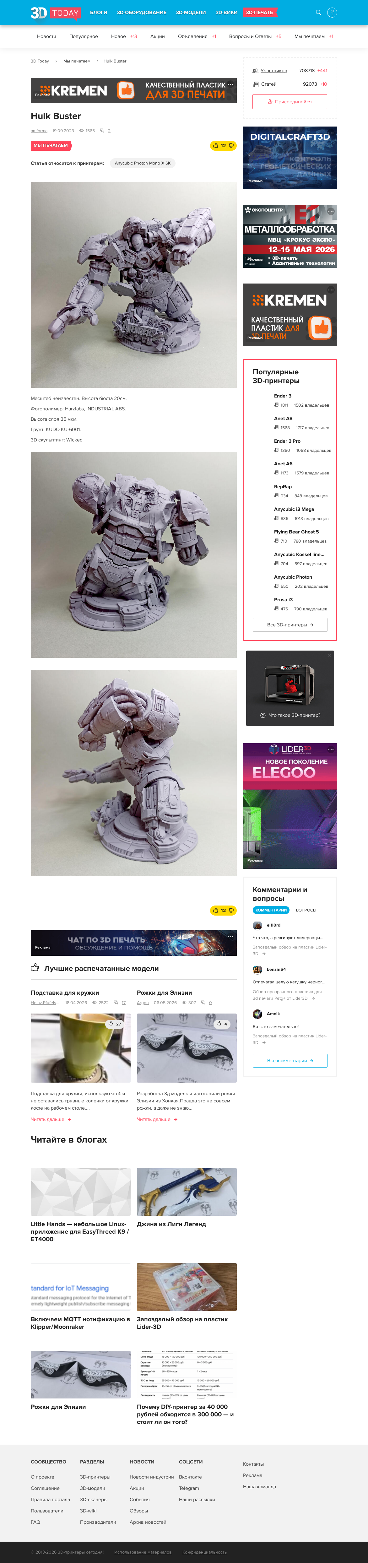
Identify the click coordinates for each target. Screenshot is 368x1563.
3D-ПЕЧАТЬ (259, 12)
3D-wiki (88, 1511)
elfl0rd (273, 925)
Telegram (189, 1488)
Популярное (83, 36)
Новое (124, 36)
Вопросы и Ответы (255, 36)
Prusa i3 (283, 600)
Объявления (197, 36)
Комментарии (271, 910)
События (140, 1499)
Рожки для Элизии (164, 993)
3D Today (40, 61)
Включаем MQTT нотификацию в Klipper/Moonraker (80, 1323)
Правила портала (50, 1499)
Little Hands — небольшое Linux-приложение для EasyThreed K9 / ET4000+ (80, 1231)
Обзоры (139, 1511)
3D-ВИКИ (227, 12)
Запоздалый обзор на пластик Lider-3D (182, 1323)
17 (124, 1002)
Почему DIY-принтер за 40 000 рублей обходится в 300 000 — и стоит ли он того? (185, 1414)
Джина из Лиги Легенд (171, 1224)
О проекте (42, 1477)
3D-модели (92, 1488)
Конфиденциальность (204, 1552)
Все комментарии (287, 1060)
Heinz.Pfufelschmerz (45, 1002)
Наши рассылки (197, 1499)
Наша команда (259, 1487)
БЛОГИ (98, 12)
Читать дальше (47, 1119)
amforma (39, 130)
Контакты (253, 1464)
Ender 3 (282, 396)
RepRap (283, 487)
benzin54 (276, 969)
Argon (143, 1002)
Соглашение (45, 1488)
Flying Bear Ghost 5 (296, 532)
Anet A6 (283, 464)
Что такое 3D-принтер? (294, 715)
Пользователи (47, 1511)
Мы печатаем (314, 36)
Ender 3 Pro (287, 441)
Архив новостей (148, 1522)
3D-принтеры (95, 1477)
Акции (157, 36)
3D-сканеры (93, 1499)
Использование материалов (143, 1552)
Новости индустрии (152, 1477)
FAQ (35, 1522)
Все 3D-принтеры (287, 625)
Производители (98, 1522)
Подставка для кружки (65, 993)
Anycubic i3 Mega (294, 509)
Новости (46, 36)
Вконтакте (190, 1477)
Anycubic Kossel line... (299, 554)
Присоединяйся (290, 102)
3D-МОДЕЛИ (191, 12)
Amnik (273, 1013)
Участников (274, 71)
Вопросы (306, 910)
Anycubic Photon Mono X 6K (142, 163)
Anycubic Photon (293, 577)
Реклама (43, 95)
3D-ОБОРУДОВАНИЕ (141, 12)
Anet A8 (283, 418)
